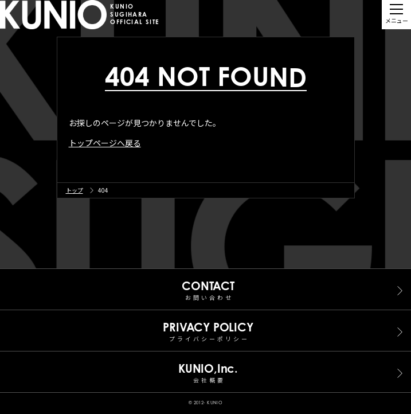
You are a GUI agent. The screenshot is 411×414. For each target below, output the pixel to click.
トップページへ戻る (105, 143)
